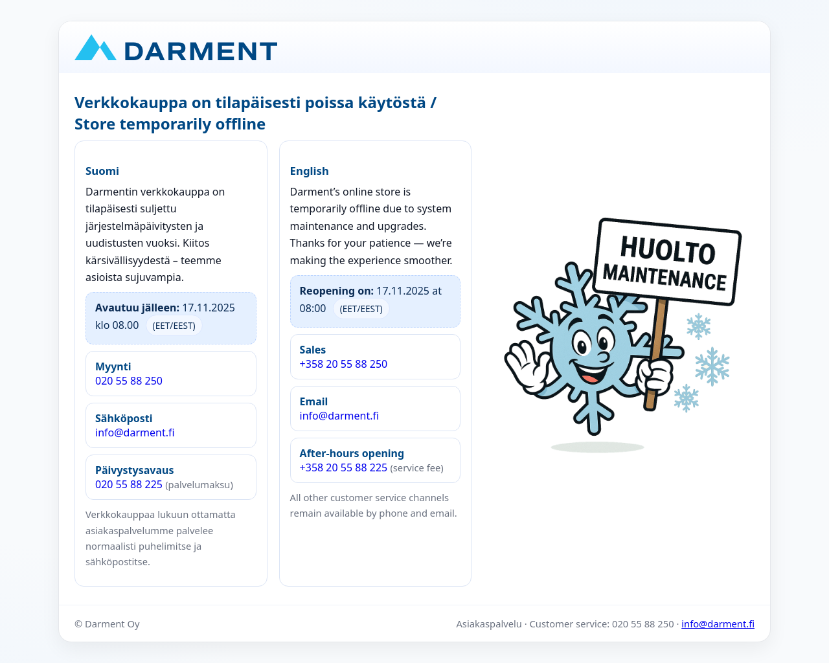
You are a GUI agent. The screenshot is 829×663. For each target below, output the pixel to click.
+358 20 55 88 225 (372, 460)
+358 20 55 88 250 (344, 357)
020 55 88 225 (164, 477)
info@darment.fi (135, 425)
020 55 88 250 (129, 373)
